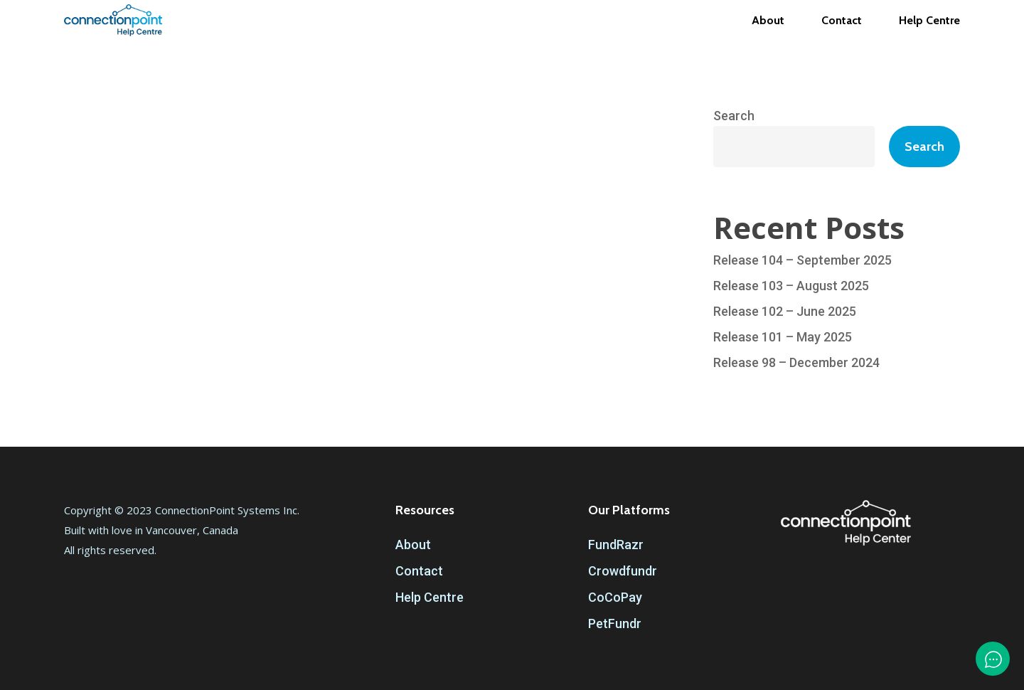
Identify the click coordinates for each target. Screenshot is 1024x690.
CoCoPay (615, 597)
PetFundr (614, 623)
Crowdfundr (622, 570)
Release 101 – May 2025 (782, 336)
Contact (419, 570)
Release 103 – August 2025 (791, 285)
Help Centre (429, 597)
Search (733, 115)
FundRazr (616, 544)
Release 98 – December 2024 (796, 362)
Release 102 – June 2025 (784, 311)
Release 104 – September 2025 (802, 260)
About (413, 544)
